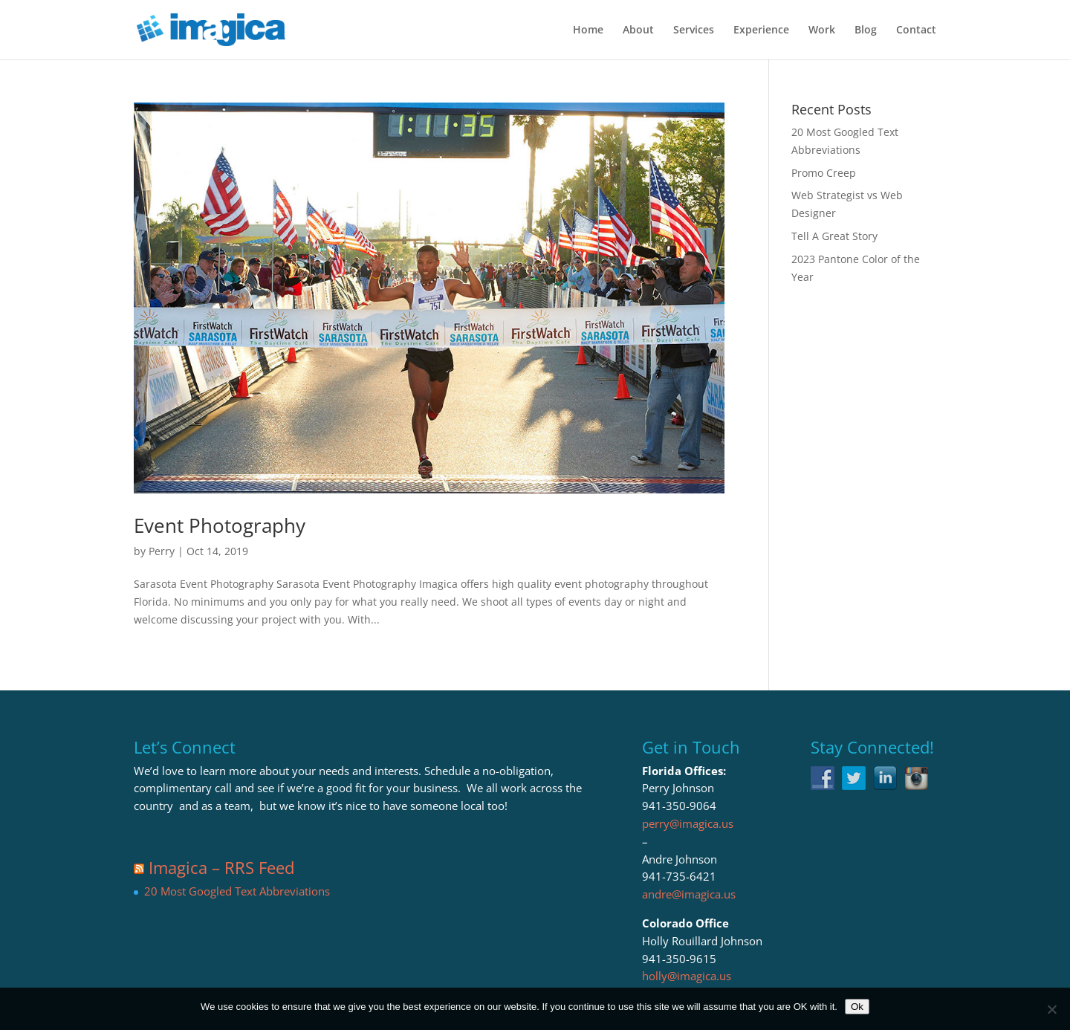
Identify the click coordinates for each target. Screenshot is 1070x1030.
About (638, 30)
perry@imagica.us (687, 823)
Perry (162, 551)
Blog (866, 30)
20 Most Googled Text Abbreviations (237, 891)
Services (693, 30)
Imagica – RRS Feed (221, 867)
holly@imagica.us (686, 975)
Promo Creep (823, 173)
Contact (916, 30)
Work (821, 30)
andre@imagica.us (689, 894)
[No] (1051, 1009)
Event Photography (219, 525)
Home (588, 30)
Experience (761, 30)
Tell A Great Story (834, 236)
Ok (857, 1006)
